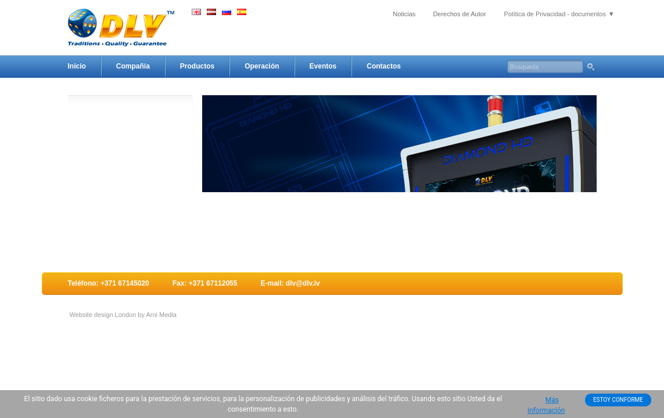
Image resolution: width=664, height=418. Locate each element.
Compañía (133, 66)
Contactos (384, 66)
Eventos (323, 66)
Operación (262, 66)
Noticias (404, 13)
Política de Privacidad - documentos (555, 13)
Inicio (77, 66)
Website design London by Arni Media (123, 314)
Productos (197, 66)
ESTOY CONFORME (618, 400)
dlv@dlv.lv (303, 283)
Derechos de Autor (459, 13)
